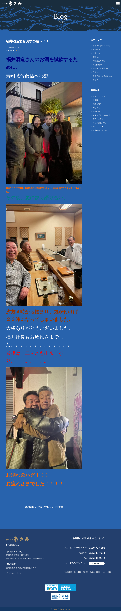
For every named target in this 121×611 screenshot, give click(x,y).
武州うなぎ (97, 104)
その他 (97, 49)
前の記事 (29, 507)
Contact (95, 563)
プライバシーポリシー (14, 573)
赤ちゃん (96, 108)
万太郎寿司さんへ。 (101, 130)
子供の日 (96, 111)
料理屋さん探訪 (101, 68)
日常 (17, 51)
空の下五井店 (98, 119)
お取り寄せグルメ (101, 46)
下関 (96, 57)
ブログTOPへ (44, 507)
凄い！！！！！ (99, 127)
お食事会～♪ (98, 100)
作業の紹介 (99, 61)
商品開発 (97, 65)
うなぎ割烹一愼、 (100, 123)
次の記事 (59, 507)
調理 (96, 80)
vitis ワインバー (99, 96)
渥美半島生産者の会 (102, 76)
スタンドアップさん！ (101, 115)
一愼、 (97, 53)
